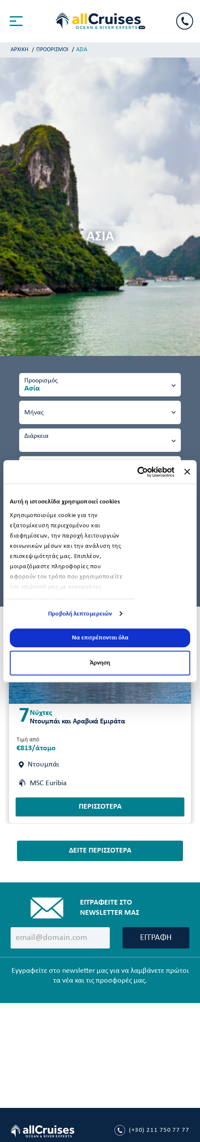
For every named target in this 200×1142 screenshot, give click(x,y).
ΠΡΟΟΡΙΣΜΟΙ (52, 49)
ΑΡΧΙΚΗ (20, 49)
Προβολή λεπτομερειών (80, 613)
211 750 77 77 (151, 1130)
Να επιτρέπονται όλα (100, 638)
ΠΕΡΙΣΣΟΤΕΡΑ (100, 807)
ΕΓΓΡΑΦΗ (155, 938)
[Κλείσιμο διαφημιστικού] (187, 472)
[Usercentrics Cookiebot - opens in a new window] (137, 471)
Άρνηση (100, 662)
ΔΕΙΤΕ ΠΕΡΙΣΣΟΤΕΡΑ (100, 851)
